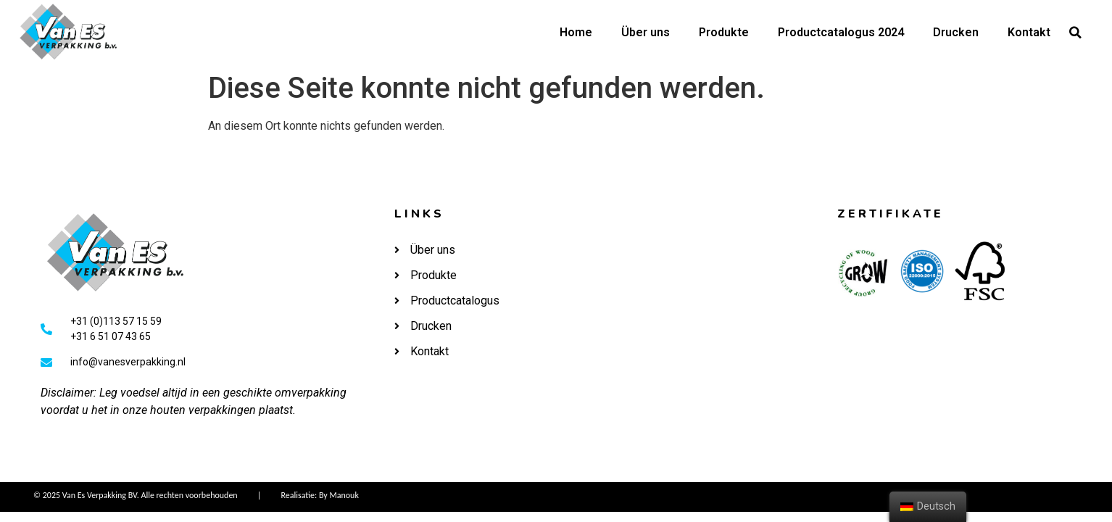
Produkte (724, 32)
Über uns (645, 32)
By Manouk (339, 495)
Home (576, 32)
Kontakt (1029, 32)
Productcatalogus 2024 (841, 32)
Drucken (956, 32)
